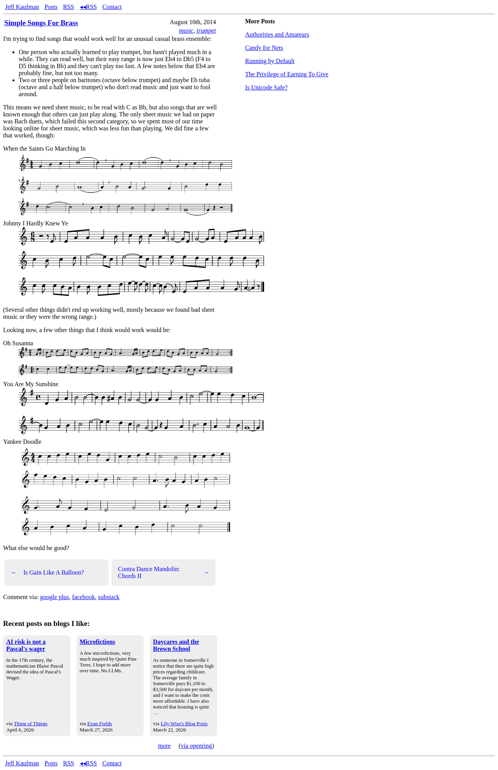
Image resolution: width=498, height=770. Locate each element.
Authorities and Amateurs (277, 34)
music (186, 30)
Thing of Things (30, 723)
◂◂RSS (88, 7)
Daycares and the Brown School (176, 645)
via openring (196, 745)
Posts (51, 7)
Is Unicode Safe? (266, 87)
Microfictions (97, 641)
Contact (112, 7)
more (164, 745)
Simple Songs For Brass (41, 23)
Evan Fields (99, 723)
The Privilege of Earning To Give (286, 74)
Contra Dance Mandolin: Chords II (163, 572)
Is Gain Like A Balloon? (47, 572)
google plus (54, 597)
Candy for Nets (264, 47)
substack (108, 597)
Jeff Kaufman (22, 7)
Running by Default (270, 61)
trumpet (206, 30)
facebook (83, 597)
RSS (68, 7)
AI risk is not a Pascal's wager (26, 645)
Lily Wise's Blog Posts (184, 723)
